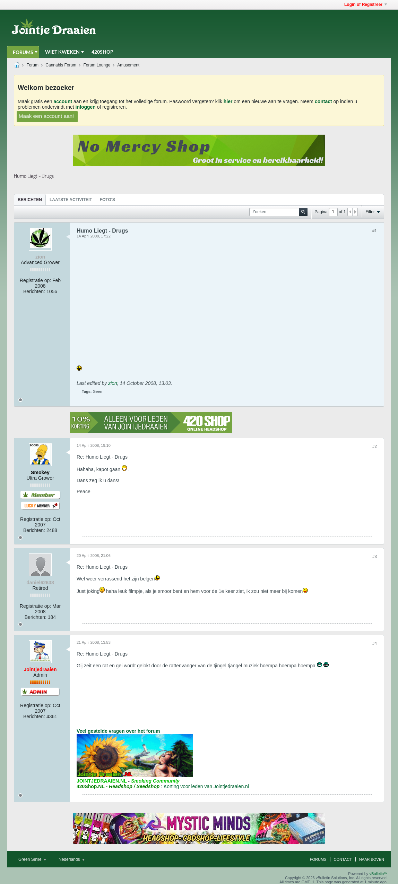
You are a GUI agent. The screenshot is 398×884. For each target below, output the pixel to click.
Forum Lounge (96, 65)
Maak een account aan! (46, 116)
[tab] (30, 199)
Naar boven (371, 859)
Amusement (128, 65)
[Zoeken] (278, 212)
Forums (23, 52)
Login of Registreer (365, 4)
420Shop (102, 52)
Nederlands (72, 859)
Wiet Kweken (62, 52)
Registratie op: (35, 280)
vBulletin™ (378, 874)
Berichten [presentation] (30, 199)
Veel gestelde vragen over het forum (118, 731)
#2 (374, 446)
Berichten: (34, 291)
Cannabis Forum (60, 65)
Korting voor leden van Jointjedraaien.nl (206, 786)
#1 (374, 230)
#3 (374, 556)
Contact (343, 859)
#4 (374, 643)
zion (112, 383)
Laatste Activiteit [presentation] (71, 199)
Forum (32, 65)
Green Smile (32, 859)
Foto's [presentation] (107, 199)
